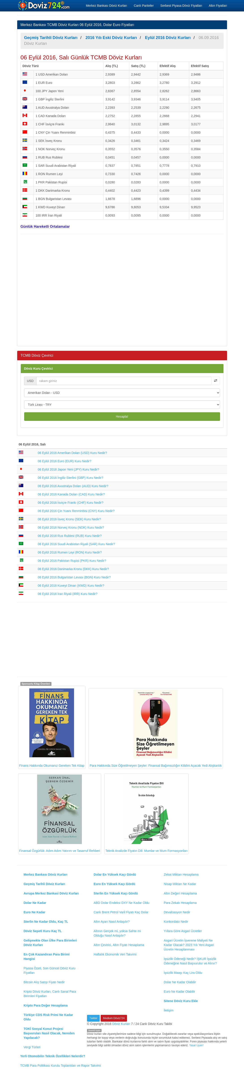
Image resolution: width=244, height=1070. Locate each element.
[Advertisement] (122, 289)
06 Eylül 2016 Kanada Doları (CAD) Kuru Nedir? (71, 494)
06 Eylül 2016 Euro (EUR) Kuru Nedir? (64, 461)
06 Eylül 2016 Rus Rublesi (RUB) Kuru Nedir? (70, 536)
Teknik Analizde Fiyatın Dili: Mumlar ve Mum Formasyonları (146, 814)
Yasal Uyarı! (196, 1045)
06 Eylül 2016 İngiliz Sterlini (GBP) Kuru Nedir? (70, 478)
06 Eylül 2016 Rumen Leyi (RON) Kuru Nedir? (70, 552)
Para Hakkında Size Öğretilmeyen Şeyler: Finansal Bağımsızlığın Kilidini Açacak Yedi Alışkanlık (156, 728)
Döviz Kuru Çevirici (38, 368)
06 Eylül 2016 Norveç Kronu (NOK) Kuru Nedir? (71, 527)
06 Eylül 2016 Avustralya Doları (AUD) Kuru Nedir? (73, 486)
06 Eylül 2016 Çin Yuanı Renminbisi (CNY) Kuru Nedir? (76, 511)
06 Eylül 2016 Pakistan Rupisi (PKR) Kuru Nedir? (72, 560)
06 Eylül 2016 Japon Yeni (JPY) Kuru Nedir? (68, 469)
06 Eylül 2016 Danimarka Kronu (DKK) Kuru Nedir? (73, 569)
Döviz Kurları (121, 1024)
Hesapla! (122, 416)
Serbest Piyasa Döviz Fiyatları (181, 5)
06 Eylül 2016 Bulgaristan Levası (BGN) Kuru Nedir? (74, 577)
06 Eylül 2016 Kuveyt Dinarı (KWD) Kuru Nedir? (71, 585)
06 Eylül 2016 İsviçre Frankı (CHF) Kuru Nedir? (70, 502)
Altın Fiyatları (218, 5)
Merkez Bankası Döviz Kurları (106, 5)
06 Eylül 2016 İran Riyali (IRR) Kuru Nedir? (68, 594)
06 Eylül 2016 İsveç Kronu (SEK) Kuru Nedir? (69, 519)
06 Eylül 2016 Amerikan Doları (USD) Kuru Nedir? (72, 453)
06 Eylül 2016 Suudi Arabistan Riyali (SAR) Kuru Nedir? (76, 544)
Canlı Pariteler (144, 5)
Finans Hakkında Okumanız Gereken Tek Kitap (52, 727)
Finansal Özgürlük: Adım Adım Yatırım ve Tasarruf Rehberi (59, 814)
